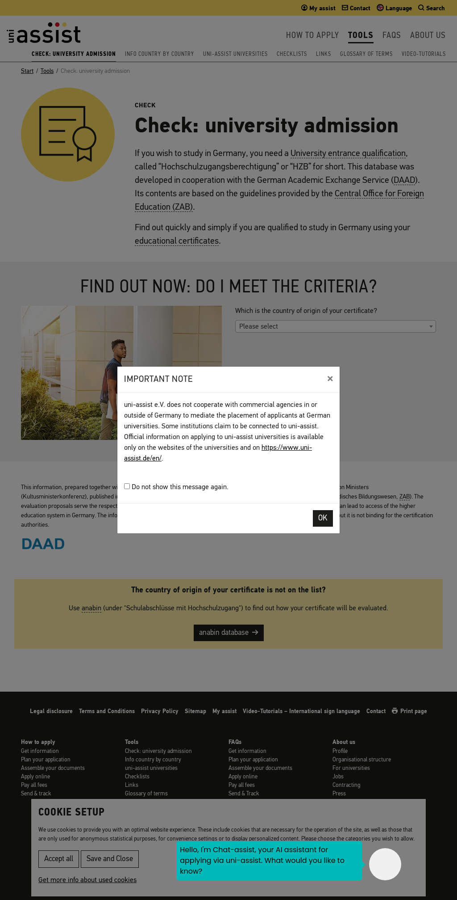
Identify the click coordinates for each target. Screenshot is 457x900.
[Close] (330, 379)
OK (323, 518)
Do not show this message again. (176, 487)
